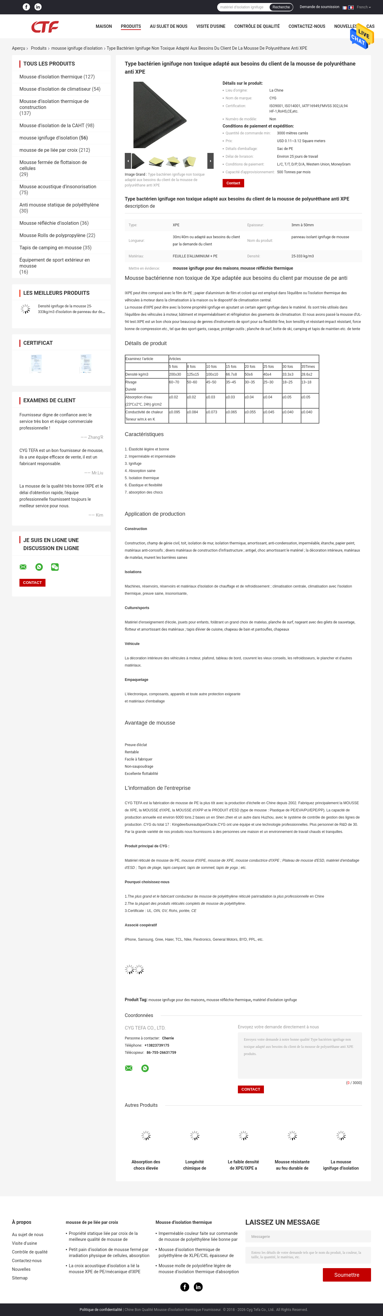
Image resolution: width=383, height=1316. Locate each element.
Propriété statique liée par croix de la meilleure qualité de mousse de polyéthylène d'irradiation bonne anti (103, 1237)
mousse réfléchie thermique (228, 1000)
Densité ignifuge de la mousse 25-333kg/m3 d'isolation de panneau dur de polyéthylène (70, 312)
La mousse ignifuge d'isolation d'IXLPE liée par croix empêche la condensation (341, 1165)
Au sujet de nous (168, 26)
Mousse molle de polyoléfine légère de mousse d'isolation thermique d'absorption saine (199, 1269)
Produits (131, 26)
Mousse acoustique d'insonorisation (57, 186)
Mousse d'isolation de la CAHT (51, 125)
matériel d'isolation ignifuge (275, 1000)
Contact (233, 183)
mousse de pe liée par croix (48, 150)
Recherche (281, 7)
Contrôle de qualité (256, 26)
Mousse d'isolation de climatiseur (55, 89)
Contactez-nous (307, 26)
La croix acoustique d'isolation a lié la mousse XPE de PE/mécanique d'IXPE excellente (104, 1269)
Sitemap (20, 1278)
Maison (104, 26)
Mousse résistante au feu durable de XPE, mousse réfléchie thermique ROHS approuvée (292, 1165)
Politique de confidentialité (101, 1310)
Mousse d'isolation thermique (50, 77)
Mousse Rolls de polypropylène (52, 235)
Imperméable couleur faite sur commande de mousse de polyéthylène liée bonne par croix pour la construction (198, 1237)
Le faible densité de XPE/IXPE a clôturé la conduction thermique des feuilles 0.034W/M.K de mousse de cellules (243, 1165)
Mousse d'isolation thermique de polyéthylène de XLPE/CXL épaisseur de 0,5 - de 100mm (196, 1253)
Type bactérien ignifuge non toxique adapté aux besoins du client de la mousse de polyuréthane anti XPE (165, 179)
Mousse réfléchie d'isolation (49, 223)
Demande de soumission (319, 7)
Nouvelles (345, 26)
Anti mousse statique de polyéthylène (59, 205)
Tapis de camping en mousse (50, 248)
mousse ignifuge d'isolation (77, 48)
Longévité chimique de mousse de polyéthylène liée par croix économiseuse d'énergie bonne (194, 1165)
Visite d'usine (210, 26)
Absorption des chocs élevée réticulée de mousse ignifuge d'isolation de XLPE (146, 1165)
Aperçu (18, 48)
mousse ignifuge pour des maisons (176, 1000)
